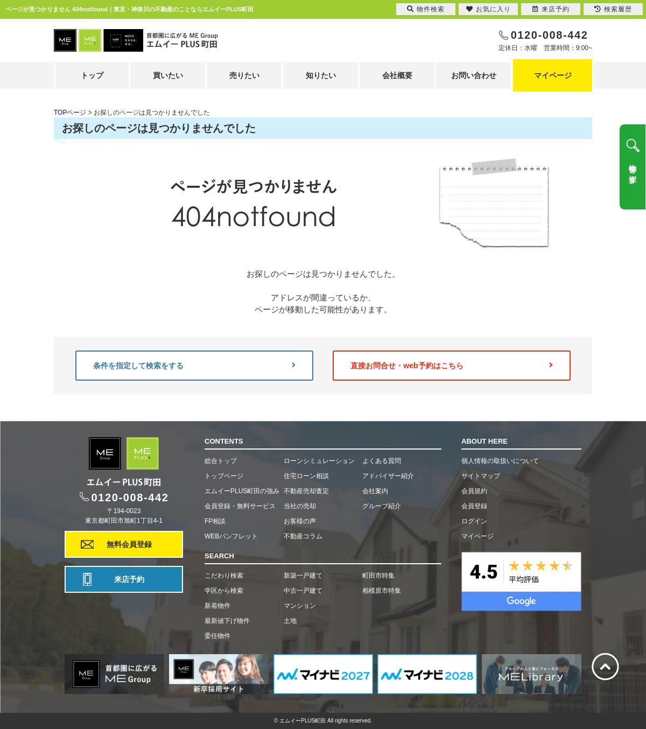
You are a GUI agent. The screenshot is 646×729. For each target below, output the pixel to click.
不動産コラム (303, 536)
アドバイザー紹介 (388, 476)
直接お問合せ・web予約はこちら (451, 365)
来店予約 (129, 579)
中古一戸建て (303, 590)
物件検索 (426, 9)
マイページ (553, 75)
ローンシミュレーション (319, 461)
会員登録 (474, 506)
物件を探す (632, 169)
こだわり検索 (224, 575)
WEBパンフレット (231, 536)
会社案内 (375, 491)
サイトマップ (480, 476)
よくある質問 (381, 461)
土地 (290, 621)
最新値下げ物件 (227, 621)
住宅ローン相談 (306, 476)
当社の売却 (300, 506)
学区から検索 (224, 590)
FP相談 (215, 521)
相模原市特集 (381, 590)
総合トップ (221, 461)
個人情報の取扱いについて (500, 461)
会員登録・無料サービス (240, 506)
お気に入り (488, 9)
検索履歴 (613, 9)
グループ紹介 (381, 506)
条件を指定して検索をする (194, 365)
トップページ (224, 476)
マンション (300, 605)
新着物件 (217, 605)
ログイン (474, 521)
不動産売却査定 (306, 491)
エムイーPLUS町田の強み (242, 491)
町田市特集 (378, 575)
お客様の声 (300, 521)
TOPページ (70, 112)
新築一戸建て (303, 575)
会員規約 (474, 491)
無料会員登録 (129, 544)
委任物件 (217, 636)
